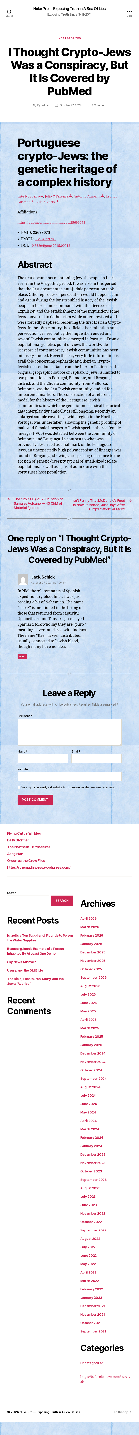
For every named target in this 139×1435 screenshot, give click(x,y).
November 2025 (93, 973)
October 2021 (91, 1336)
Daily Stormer (20, 852)
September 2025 (93, 990)
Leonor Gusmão (33, 203)
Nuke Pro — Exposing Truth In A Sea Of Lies (53, 1425)
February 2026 (91, 948)
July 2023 (88, 1209)
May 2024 (88, 1125)
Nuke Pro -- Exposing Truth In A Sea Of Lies (69, 9)
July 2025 (88, 1007)
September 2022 (93, 1243)
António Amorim (95, 197)
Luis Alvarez (64, 203)
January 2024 (91, 1159)
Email (75, 764)
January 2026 (91, 957)
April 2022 (88, 1285)
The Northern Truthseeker (33, 859)
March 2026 (89, 940)
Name (22, 764)
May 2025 (88, 1024)
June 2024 (88, 1117)
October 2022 (91, 1235)
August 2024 (90, 1100)
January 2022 (91, 1310)
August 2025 (90, 999)
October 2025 (91, 982)
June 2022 (88, 1268)
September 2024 (93, 1091)
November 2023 (93, 1176)
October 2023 (91, 1184)
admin (44, 106)
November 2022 (92, 1226)
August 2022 (90, 1251)
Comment (25, 729)
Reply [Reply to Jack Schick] (22, 669)
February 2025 (91, 1049)
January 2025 (91, 1058)
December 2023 (93, 1167)
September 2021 (93, 1344)
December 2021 (92, 1319)
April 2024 (88, 1134)
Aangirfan (17, 866)
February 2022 (91, 1302)
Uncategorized (69, 39)
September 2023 (93, 1192)
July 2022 (88, 1260)
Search (11, 906)
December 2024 (93, 1066)
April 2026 (88, 931)
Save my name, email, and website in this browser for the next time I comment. (68, 800)
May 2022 (88, 1277)
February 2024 (91, 1150)
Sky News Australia (21, 975)
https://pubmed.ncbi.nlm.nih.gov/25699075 (56, 223)
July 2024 (88, 1108)
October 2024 (91, 1083)
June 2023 (88, 1218)
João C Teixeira (61, 197)
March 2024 (89, 1142)
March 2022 (89, 1294)
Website (23, 782)
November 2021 (92, 1327)
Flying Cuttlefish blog (28, 846)
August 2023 (90, 1201)
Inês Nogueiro (30, 197)
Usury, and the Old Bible (25, 983)
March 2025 (89, 1041)
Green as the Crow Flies (31, 873)
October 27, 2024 (70, 106)
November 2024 (93, 1075)
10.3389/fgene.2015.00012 (52, 246)
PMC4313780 (46, 240)
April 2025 (88, 1032)
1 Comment (100, 106)
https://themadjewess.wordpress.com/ (46, 880)
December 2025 (93, 965)
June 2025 (88, 1016)
